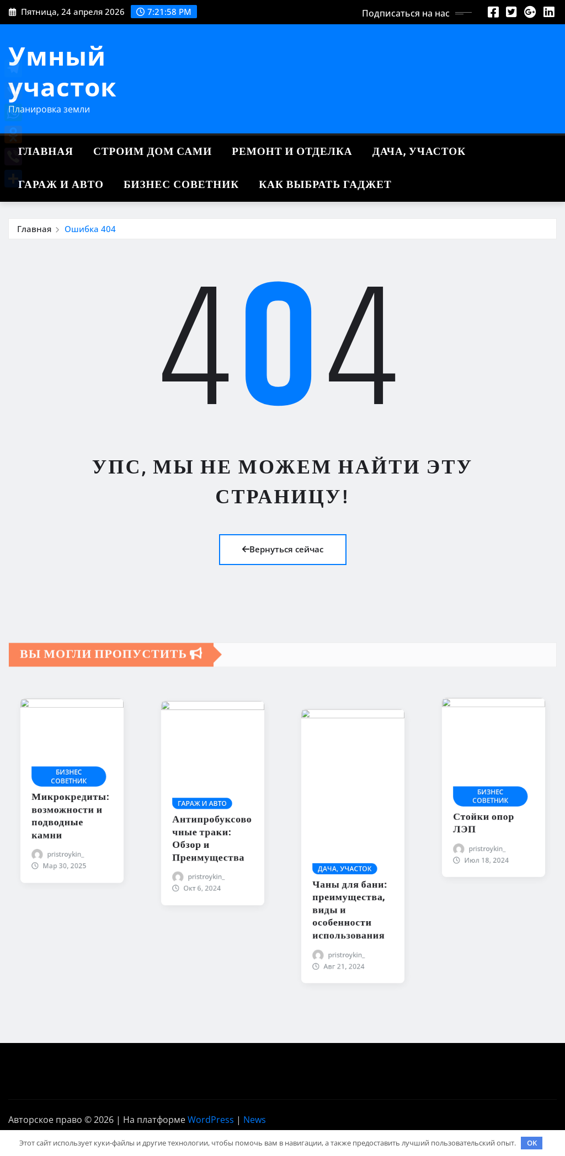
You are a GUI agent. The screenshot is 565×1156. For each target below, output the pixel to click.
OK (532, 1143)
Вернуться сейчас (282, 549)
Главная (45, 152)
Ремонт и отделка (292, 152)
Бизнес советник (181, 185)
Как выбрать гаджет (325, 185)
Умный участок (62, 71)
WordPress (211, 1120)
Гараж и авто (61, 185)
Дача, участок (419, 152)
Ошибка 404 (90, 228)
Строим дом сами (152, 152)
